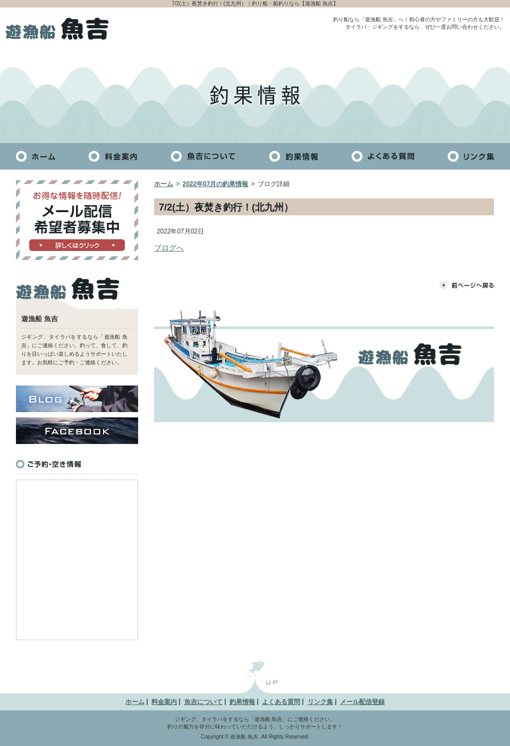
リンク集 (320, 702)
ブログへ (169, 248)
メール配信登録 (362, 702)
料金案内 (164, 702)
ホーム (163, 184)
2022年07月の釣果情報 (216, 184)
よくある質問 (281, 702)
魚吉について (203, 702)
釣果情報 (242, 702)
